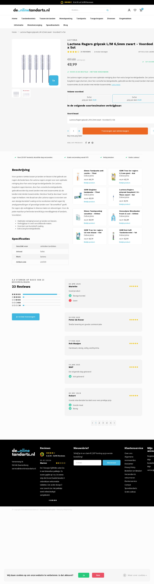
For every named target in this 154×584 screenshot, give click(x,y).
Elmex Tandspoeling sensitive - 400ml (93, 213)
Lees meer (116, 85)
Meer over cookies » (137, 575)
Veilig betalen (107, 158)
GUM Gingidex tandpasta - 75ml (92, 191)
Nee (98, 575)
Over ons (128, 454)
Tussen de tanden (47, 19)
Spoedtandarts (52, 26)
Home (14, 19)
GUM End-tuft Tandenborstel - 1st (128, 232)
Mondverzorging (34, 26)
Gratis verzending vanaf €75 (76, 158)
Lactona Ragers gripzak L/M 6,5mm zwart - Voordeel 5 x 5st (42, 33)
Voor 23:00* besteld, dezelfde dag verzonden (33, 158)
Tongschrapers (96, 19)
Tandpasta (81, 19)
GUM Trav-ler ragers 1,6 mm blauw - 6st (93, 232)
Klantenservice (131, 482)
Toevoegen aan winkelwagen (115, 132)
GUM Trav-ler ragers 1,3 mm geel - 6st (128, 173)
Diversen (111, 19)
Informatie (18, 26)
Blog (65, 26)
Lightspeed (51, 510)
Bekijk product (89, 183)
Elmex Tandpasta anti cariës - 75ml (93, 173)
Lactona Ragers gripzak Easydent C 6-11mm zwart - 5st (129, 193)
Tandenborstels (28, 19)
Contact (128, 485)
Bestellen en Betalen (133, 471)
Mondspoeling (65, 19)
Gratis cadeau (130, 492)
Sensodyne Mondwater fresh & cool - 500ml (129, 213)
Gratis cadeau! (132, 158)
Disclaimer (129, 464)
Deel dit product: (75, 143)
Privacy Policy (130, 468)
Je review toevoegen (101, 52)
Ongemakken (125, 19)
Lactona (72, 41)
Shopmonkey (67, 510)
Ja (84, 575)
